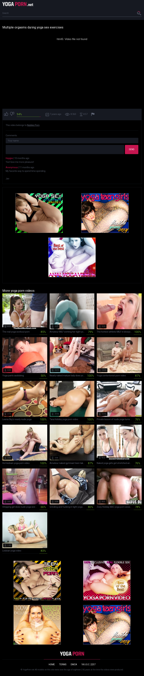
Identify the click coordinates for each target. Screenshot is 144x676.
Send (131, 149)
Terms (62, 664)
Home (52, 664)
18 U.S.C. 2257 (88, 664)
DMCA (74, 664)
